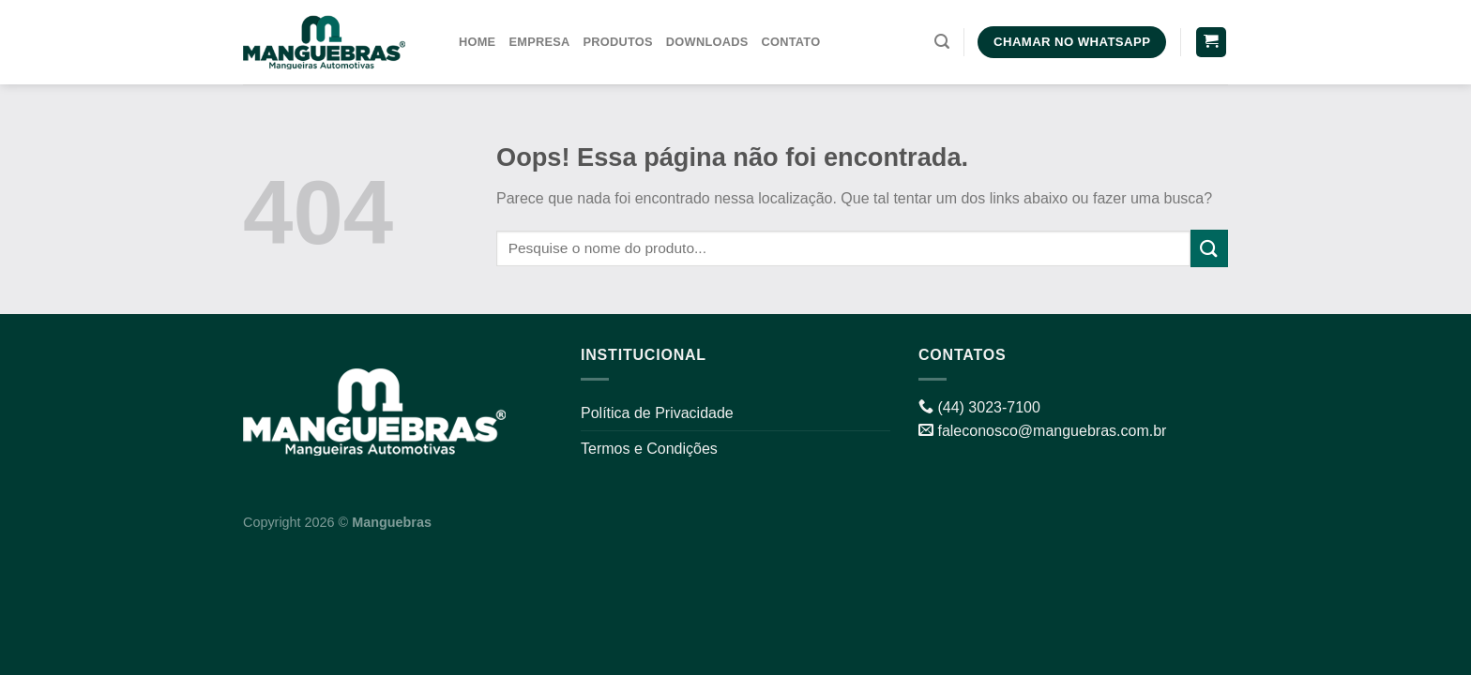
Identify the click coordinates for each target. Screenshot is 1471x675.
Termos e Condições (649, 449)
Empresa (538, 42)
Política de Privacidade (657, 413)
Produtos (618, 42)
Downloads (707, 42)
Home (477, 42)
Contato (790, 42)
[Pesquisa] (941, 41)
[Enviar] (1209, 248)
